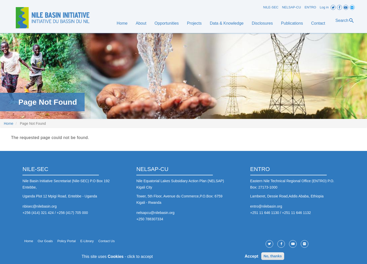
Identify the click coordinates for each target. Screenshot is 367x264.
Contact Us (106, 241)
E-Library (87, 241)
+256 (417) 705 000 (72, 213)
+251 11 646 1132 (296, 213)
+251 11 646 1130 (264, 213)
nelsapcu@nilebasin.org (155, 213)
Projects (194, 23)
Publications (292, 23)
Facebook (339, 7)
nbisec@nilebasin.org (39, 206)
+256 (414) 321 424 (38, 213)
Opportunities (166, 23)
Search (345, 21)
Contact (318, 23)
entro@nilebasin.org (266, 206)
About (141, 23)
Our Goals (45, 241)
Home (122, 23)
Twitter (333, 7)
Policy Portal (66, 241)
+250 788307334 (149, 219)
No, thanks (273, 258)
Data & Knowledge (227, 23)
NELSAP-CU (291, 7)
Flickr (352, 7)
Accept (251, 257)
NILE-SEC (271, 7)
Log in (324, 7)
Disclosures (262, 23)
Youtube (345, 7)
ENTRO (310, 7)
